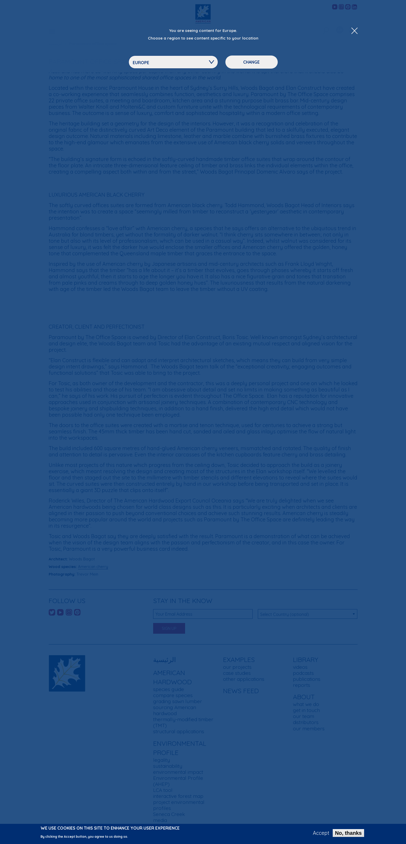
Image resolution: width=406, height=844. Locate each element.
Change (251, 62)
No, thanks (348, 834)
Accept (321, 833)
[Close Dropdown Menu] (354, 31)
